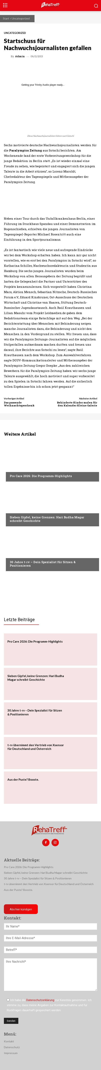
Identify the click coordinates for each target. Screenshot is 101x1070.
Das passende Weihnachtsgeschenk (19, 404)
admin (20, 56)
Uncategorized (21, 18)
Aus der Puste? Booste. (23, 779)
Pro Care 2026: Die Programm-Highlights (41, 476)
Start (6, 18)
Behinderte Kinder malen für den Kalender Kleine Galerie (77, 404)
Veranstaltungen (22, 468)
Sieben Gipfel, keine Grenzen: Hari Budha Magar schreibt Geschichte (47, 519)
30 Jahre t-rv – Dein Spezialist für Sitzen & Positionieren (42, 563)
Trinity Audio (42, 85)
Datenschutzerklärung (40, 1000)
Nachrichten (18, 554)
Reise (13, 510)
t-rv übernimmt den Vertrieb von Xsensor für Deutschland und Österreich (35, 747)
